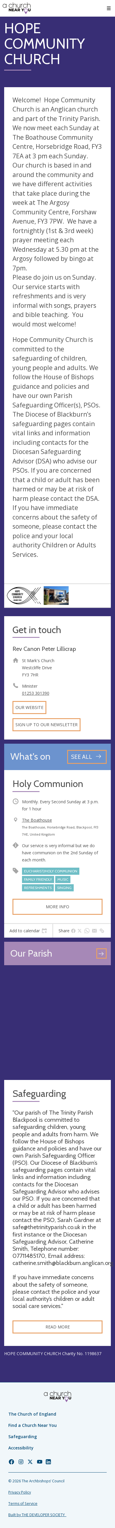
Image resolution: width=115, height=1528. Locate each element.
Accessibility (21, 1448)
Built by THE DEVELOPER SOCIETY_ (37, 1514)
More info (57, 906)
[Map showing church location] (57, 1022)
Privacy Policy (19, 1492)
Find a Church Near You (32, 1425)
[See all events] (87, 757)
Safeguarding (22, 1436)
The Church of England (32, 1414)
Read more (57, 1327)
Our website (29, 707)
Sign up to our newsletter (46, 724)
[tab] (28, 931)
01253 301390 (35, 693)
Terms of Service (22, 1503)
